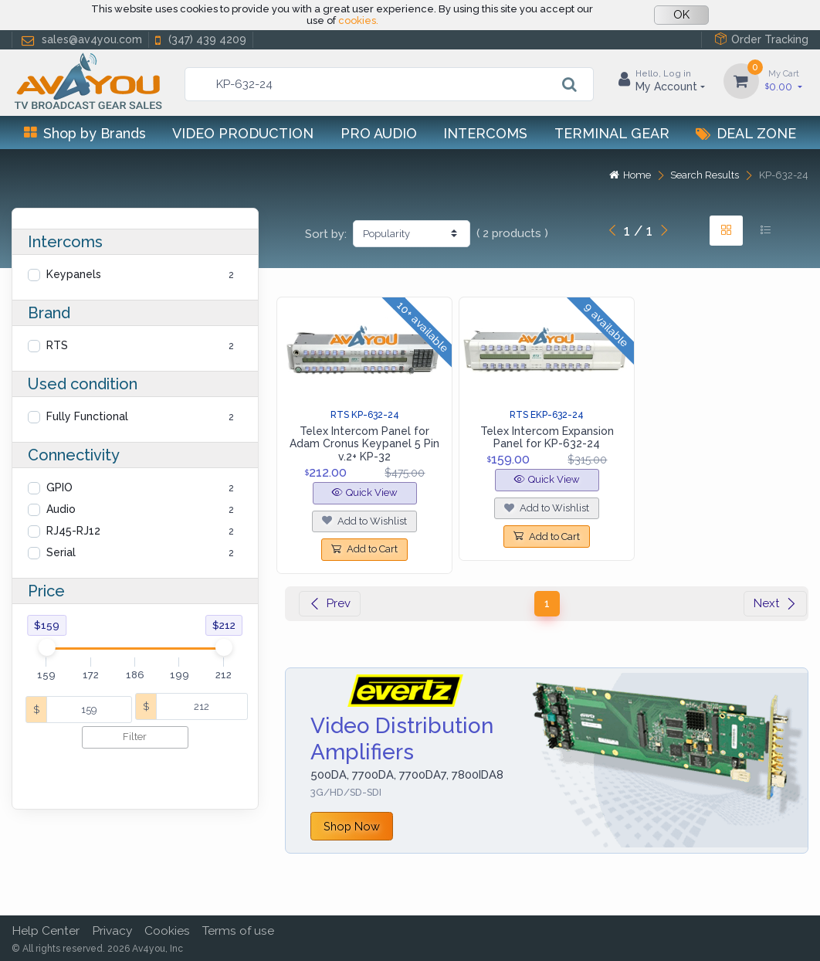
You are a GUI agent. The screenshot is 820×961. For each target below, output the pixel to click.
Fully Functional (87, 416)
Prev (330, 603)
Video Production (242, 133)
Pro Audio (379, 133)
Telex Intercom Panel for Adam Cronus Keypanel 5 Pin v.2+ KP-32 (364, 444)
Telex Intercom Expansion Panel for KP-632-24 (547, 437)
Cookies (167, 930)
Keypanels (73, 274)
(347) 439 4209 (199, 39)
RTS (57, 345)
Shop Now (352, 826)
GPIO (59, 487)
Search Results (704, 175)
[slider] (46, 647)
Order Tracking (761, 39)
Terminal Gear (611, 133)
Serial (61, 552)
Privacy (112, 930)
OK (681, 15)
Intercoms (485, 133)
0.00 (783, 80)
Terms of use (238, 930)
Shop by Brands (85, 133)
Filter (135, 736)
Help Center (46, 930)
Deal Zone (746, 133)
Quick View (365, 492)
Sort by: (326, 234)
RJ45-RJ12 (73, 531)
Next (775, 603)
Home (630, 175)
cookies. (358, 20)
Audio (61, 509)
